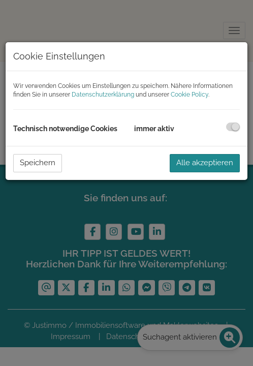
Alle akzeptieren (204, 162)
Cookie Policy (189, 94)
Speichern (37, 162)
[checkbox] (233, 127)
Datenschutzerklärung (103, 94)
